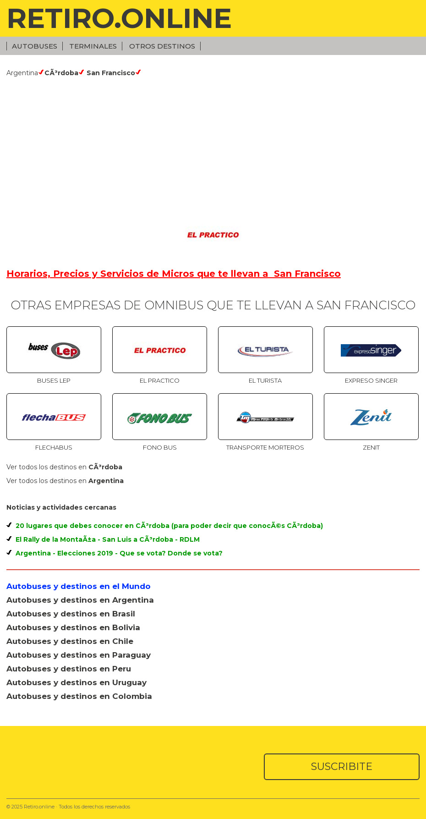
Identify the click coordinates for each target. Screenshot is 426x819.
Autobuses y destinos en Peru (68, 668)
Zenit (371, 447)
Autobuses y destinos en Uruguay (76, 682)
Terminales (93, 46)
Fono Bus (160, 447)
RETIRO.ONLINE (119, 18)
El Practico (160, 380)
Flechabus (53, 447)
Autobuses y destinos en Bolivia (73, 627)
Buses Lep (54, 380)
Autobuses (34, 46)
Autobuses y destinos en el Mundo (78, 586)
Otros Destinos (162, 46)
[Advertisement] (213, 146)
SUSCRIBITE (341, 766)
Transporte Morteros (265, 447)
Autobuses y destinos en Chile (69, 641)
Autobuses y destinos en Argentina (80, 600)
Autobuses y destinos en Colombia (79, 696)
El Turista (265, 380)
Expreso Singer (371, 380)
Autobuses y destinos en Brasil (70, 613)
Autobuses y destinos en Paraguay (78, 655)
